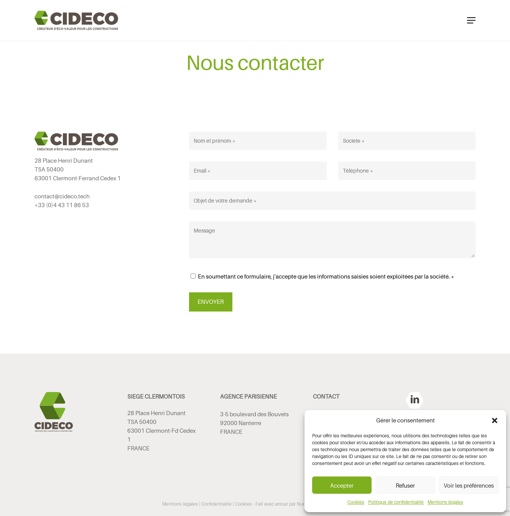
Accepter (342, 485)
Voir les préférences (469, 485)
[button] (494, 420)
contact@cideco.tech (62, 196)
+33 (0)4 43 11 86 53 (62, 204)
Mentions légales (445, 502)
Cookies (355, 502)
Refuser (405, 485)
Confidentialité (216, 504)
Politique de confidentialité (396, 502)
